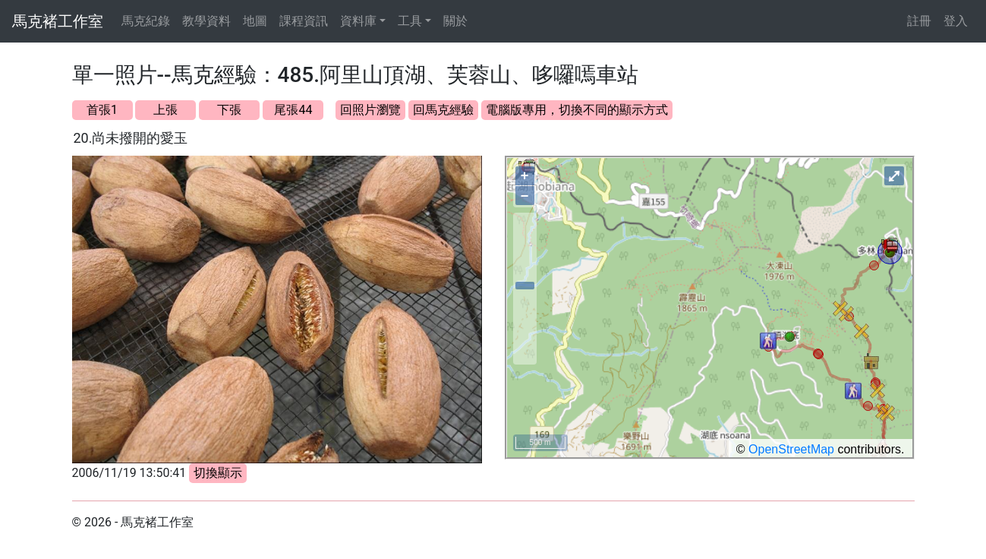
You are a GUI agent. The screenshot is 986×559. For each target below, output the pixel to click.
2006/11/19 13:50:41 (129, 473)
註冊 (919, 21)
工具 (410, 21)
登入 (955, 21)
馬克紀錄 (145, 21)
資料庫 (358, 21)
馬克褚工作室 (57, 21)
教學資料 (206, 21)
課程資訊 (303, 21)
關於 (455, 21)
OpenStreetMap (791, 449)
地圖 (255, 21)
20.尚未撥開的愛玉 (131, 138)
